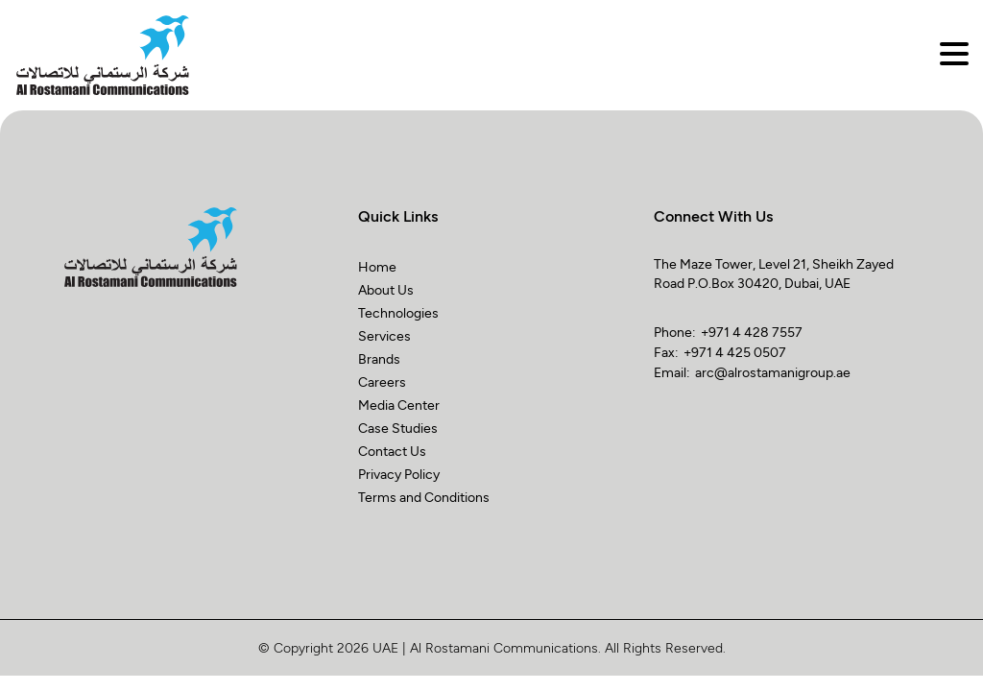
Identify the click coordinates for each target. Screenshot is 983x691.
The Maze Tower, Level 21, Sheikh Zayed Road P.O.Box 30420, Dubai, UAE (774, 273)
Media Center (399, 404)
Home (377, 266)
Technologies (398, 312)
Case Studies (398, 427)
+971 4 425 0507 (734, 352)
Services (384, 335)
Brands (379, 358)
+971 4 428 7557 (752, 331)
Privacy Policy (399, 473)
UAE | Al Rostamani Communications (485, 647)
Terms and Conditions (424, 496)
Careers (382, 381)
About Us (386, 289)
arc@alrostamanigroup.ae (773, 372)
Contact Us (392, 450)
